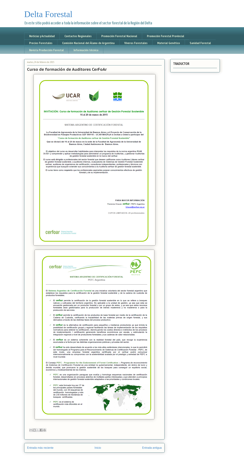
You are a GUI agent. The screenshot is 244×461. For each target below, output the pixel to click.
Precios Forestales (40, 43)
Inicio (98, 447)
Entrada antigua (152, 447)
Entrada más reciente (40, 447)
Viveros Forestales (135, 43)
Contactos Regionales (78, 36)
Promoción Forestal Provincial (165, 36)
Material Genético (168, 43)
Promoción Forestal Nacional (119, 36)
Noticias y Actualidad (42, 36)
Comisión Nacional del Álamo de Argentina (88, 43)
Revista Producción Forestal (46, 50)
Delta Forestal (48, 14)
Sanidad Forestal (200, 43)
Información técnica (86, 50)
